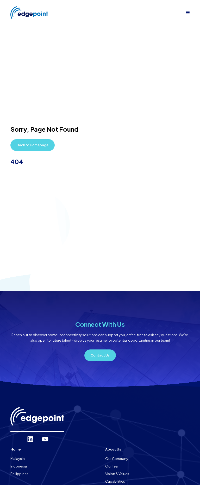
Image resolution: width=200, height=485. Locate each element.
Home (15, 449)
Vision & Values (117, 474)
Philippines (19, 474)
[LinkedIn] (30, 439)
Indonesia (18, 466)
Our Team (113, 466)
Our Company (116, 459)
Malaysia (17, 459)
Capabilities (115, 481)
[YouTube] (45, 439)
